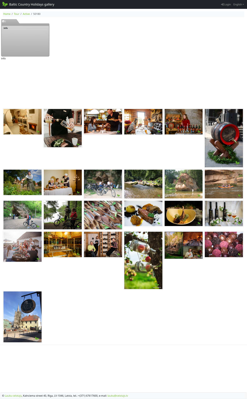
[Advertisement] (123, 84)
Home (7, 14)
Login (226, 4)
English (237, 4)
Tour (16, 14)
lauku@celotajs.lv (118, 395)
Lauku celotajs (13, 395)
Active (26, 14)
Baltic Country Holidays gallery (28, 4)
